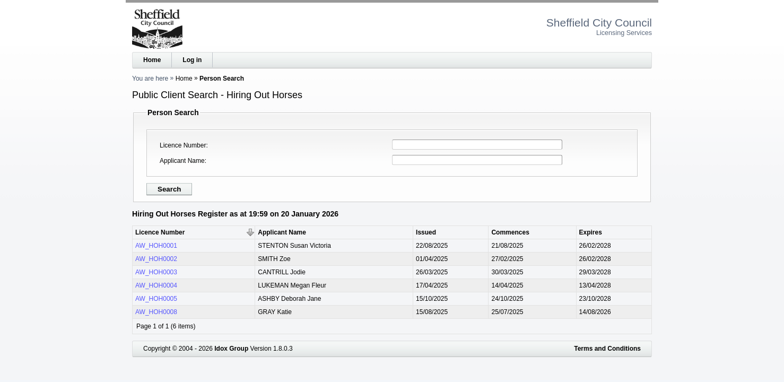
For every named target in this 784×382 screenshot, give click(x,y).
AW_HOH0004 (156, 285)
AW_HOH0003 (156, 272)
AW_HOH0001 (156, 245)
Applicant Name (182, 160)
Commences (510, 232)
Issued (426, 232)
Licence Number (183, 145)
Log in (192, 60)
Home (152, 60)
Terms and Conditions (607, 348)
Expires (590, 232)
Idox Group (231, 348)
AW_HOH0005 (156, 298)
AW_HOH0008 (156, 312)
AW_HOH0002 (156, 259)
